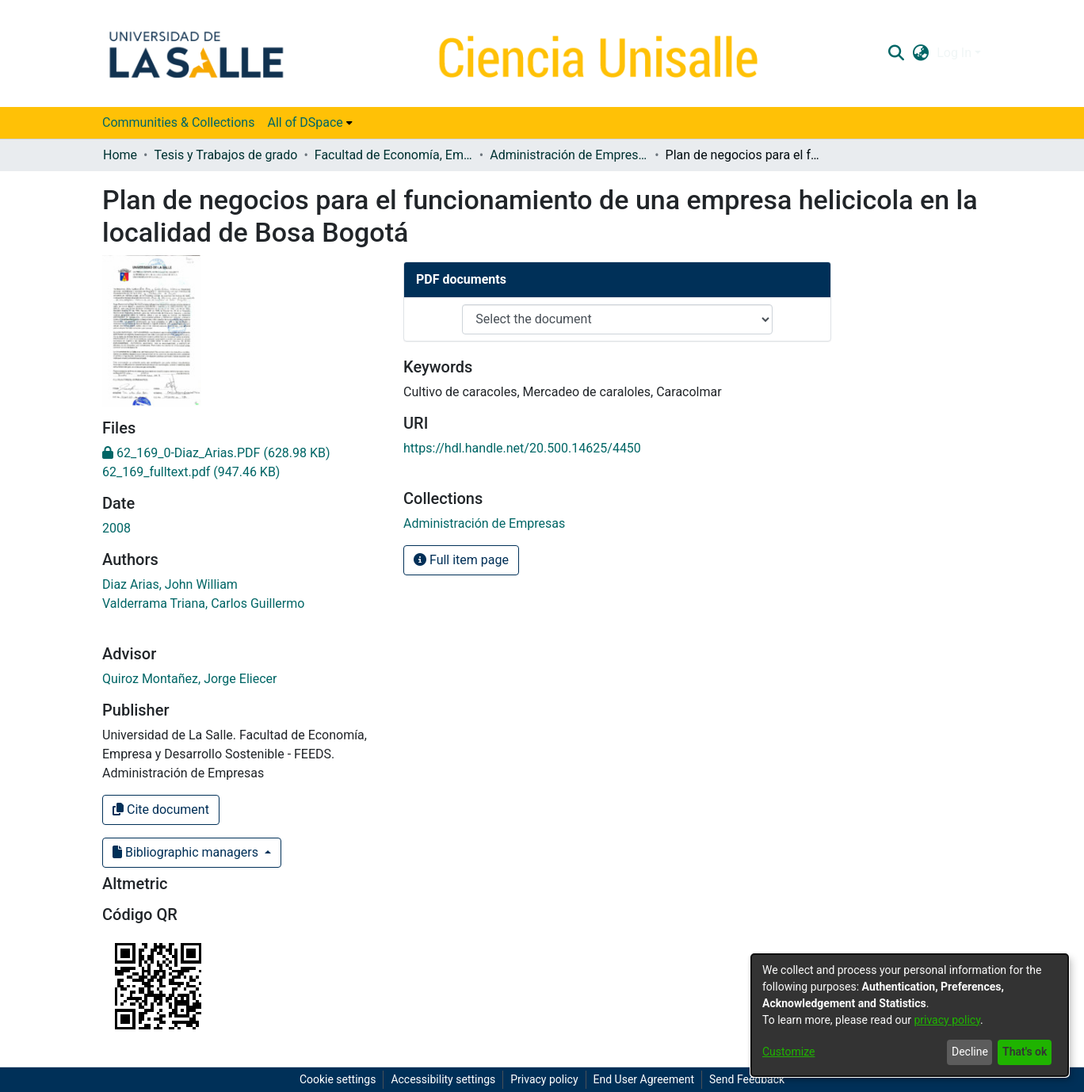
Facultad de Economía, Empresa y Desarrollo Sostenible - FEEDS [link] (394, 154)
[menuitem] (309, 123)
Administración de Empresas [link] (569, 154)
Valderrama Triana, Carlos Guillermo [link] (203, 603)
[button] (896, 53)
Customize (788, 1051)
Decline (970, 1051)
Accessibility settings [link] (443, 1079)
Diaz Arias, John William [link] (170, 584)
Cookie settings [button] (338, 1079)
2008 (116, 528)
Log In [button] (956, 52)
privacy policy (947, 1020)
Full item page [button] (461, 559)
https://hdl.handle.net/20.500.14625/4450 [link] (522, 448)
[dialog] (909, 1015)
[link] (216, 452)
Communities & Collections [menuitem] (178, 122)
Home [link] (120, 154)
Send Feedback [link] (746, 1079)
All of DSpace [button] (304, 122)
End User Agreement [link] (644, 1079)
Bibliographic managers (187, 852)
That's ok (1024, 1051)
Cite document (161, 809)
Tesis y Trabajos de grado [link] (225, 154)
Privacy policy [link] (544, 1079)
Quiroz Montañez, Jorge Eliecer (189, 678)
